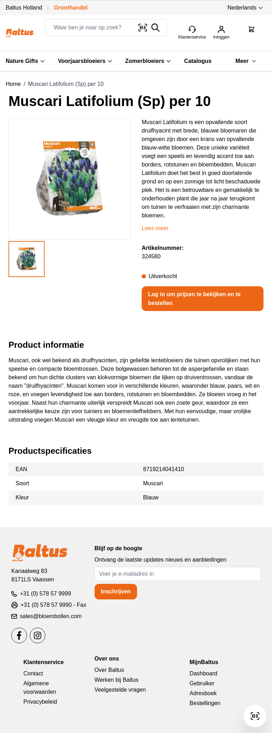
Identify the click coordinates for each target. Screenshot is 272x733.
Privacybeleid (40, 702)
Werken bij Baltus (116, 680)
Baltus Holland (24, 8)
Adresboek (203, 693)
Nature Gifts (25, 61)
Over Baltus (109, 670)
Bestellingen (204, 703)
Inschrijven (116, 591)
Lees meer (155, 228)
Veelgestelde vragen (120, 690)
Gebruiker (201, 683)
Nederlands (245, 8)
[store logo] (19, 33)
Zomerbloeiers (148, 61)
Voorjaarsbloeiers (85, 61)
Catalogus (197, 61)
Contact (33, 673)
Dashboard (203, 673)
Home (13, 84)
